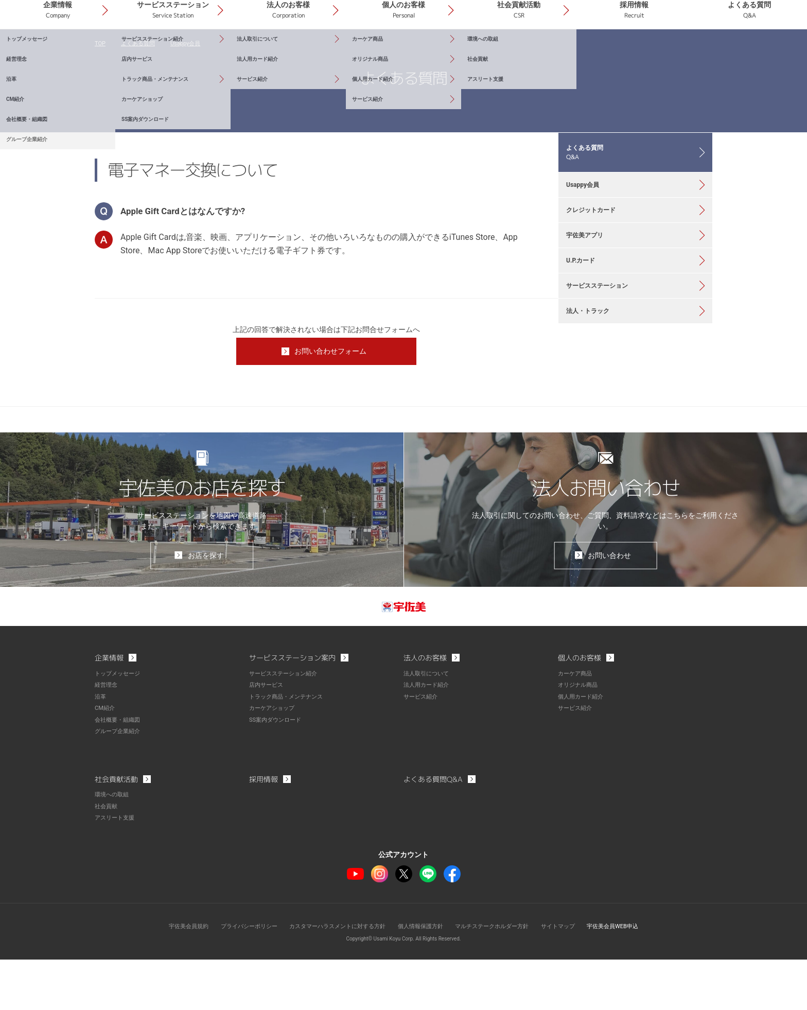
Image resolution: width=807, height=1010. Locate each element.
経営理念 (107, 737)
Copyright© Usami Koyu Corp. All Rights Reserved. (403, 989)
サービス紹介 (422, 749)
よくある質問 (758, 51)
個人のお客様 (463, 51)
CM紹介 (105, 760)
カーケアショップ (274, 760)
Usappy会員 (190, 92)
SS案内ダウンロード (277, 771)
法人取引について (428, 726)
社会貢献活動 (562, 51)
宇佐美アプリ (590, 313)
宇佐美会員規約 (172, 976)
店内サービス (267, 737)
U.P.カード (586, 345)
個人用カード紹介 (582, 749)
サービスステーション (268, 51)
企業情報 (170, 51)
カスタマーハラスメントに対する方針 (332, 976)
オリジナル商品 (579, 737)
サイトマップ (569, 976)
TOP (101, 92)
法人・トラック (594, 409)
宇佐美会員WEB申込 (628, 976)
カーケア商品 (576, 726)
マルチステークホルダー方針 (499, 976)
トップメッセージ (119, 726)
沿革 (101, 749)
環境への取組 (113, 845)
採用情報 (659, 51)
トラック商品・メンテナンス (289, 749)
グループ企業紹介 (119, 783)
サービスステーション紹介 (286, 726)
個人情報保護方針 (422, 976)
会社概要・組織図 (119, 771)
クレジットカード (597, 281)
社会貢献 (107, 857)
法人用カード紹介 (428, 737)
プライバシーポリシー (237, 976)
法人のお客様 (366, 51)
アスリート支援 (116, 868)
